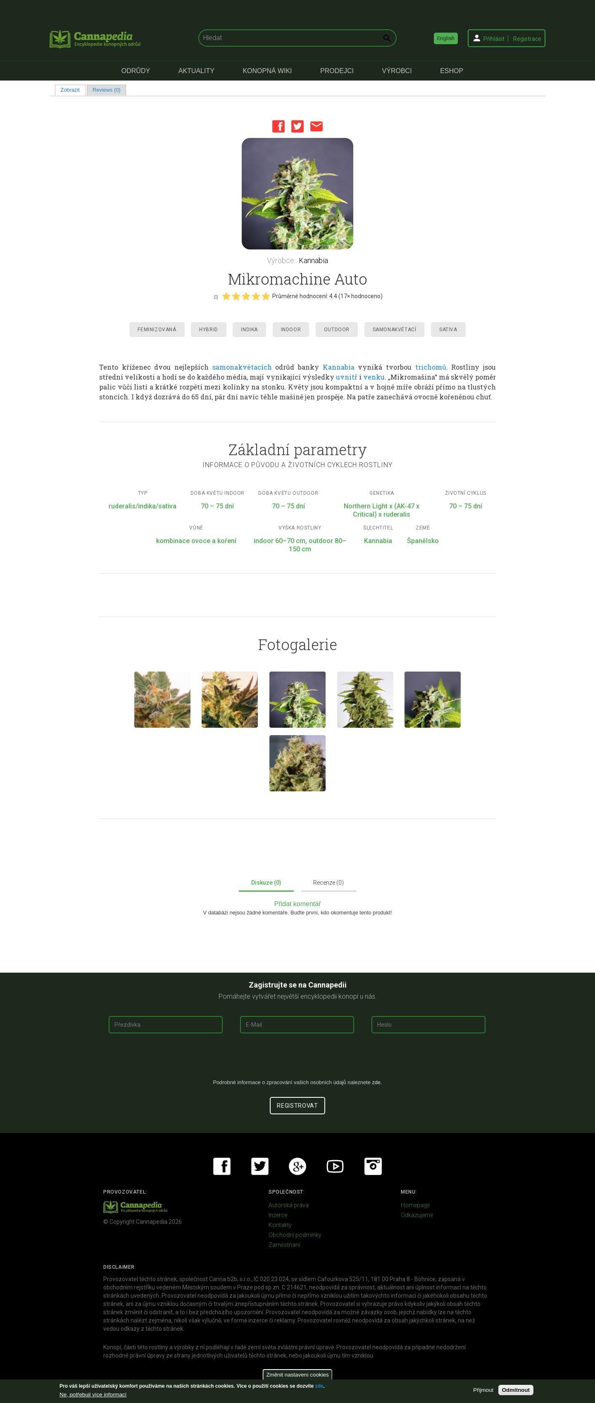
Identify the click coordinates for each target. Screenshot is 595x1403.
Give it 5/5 (266, 296)
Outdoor (337, 329)
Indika (249, 329)
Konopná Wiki (267, 70)
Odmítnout (516, 1390)
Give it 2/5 (236, 296)
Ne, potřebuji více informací (93, 1394)
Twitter (297, 126)
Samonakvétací (394, 329)
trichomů (430, 367)
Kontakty (280, 1225)
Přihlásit (494, 39)
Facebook (278, 126)
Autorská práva (289, 1205)
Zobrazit (73, 90)
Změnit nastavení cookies (297, 1375)
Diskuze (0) (266, 882)
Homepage (415, 1205)
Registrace (527, 39)
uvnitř (346, 377)
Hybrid (208, 329)
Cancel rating (215, 296)
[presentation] (297, 1059)
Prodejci (337, 70)
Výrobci (397, 70)
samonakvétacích (242, 367)
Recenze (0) (328, 882)
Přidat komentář (297, 903)
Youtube (335, 1166)
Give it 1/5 (226, 296)
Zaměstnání (284, 1245)
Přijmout (483, 1390)
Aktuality (196, 70)
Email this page (316, 126)
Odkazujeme (417, 1215)
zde (319, 1386)
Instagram (373, 1166)
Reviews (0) (107, 90)
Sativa (448, 329)
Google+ (297, 1166)
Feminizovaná (157, 329)
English (446, 38)
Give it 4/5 (256, 296)
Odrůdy (135, 70)
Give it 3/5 (246, 296)
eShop (451, 70)
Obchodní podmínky (295, 1235)
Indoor (291, 329)
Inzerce (278, 1215)
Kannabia (313, 260)
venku (374, 377)
